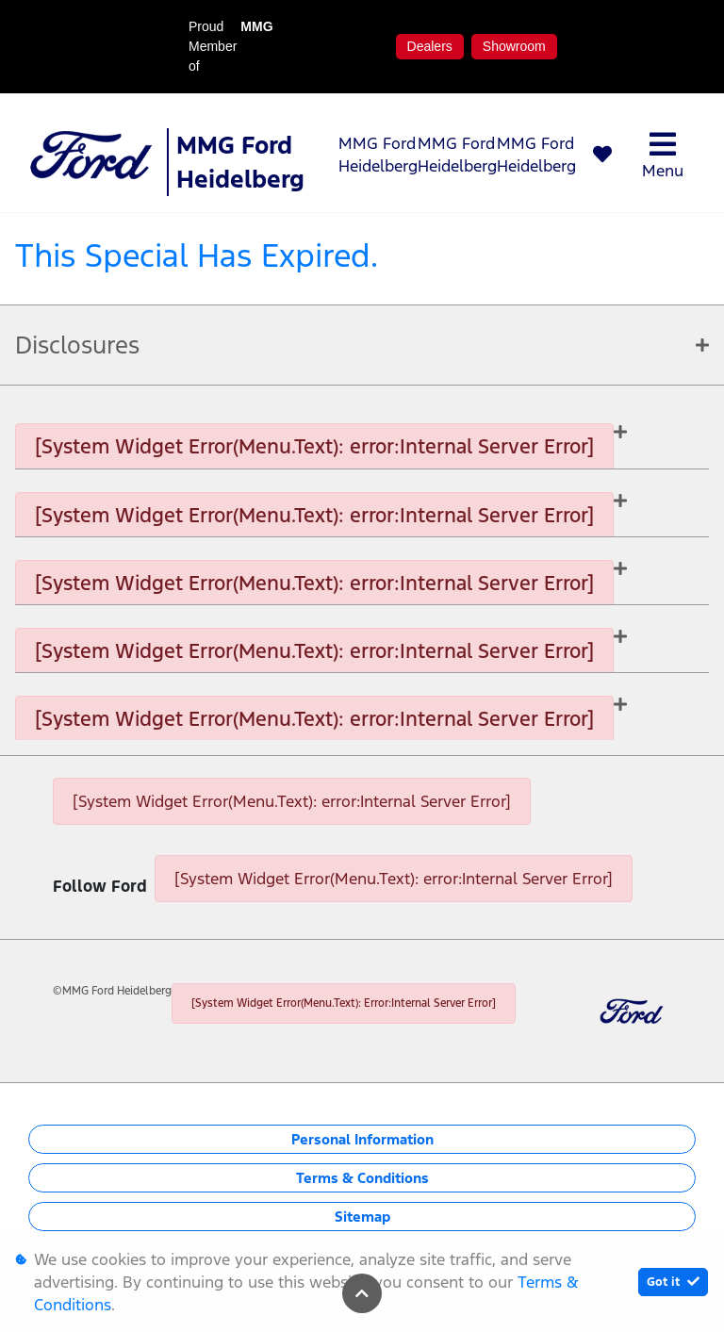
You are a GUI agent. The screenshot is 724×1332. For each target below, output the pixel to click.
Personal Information (362, 1139)
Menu (662, 155)
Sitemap (362, 1216)
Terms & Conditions (362, 1178)
